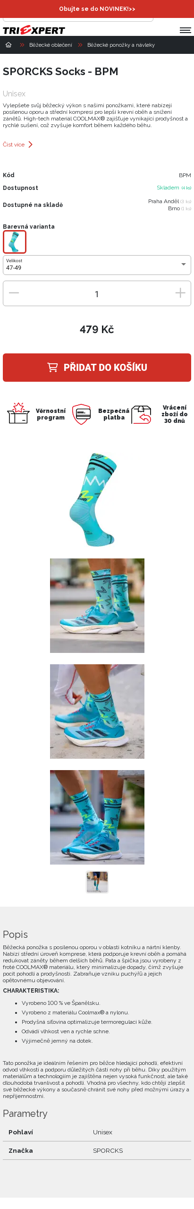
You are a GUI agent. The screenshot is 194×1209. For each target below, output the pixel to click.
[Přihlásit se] (162, 12)
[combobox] (97, 268)
